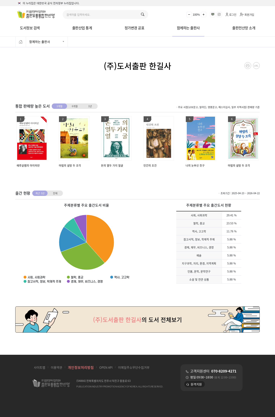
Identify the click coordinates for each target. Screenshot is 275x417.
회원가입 (249, 14)
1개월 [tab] (59, 106)
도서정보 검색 (30, 27)
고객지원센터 (213, 371)
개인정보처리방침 (81, 367)
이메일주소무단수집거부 (134, 367)
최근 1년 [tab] (40, 193)
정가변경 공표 (134, 27)
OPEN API (105, 367)
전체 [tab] (55, 193)
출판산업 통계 (82, 27)
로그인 (232, 14)
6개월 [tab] (75, 106)
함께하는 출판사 (188, 27)
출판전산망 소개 (243, 27)
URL (256, 65)
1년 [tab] (90, 106)
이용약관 (56, 367)
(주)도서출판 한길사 (137, 65)
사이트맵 (39, 367)
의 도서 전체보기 (137, 319)
